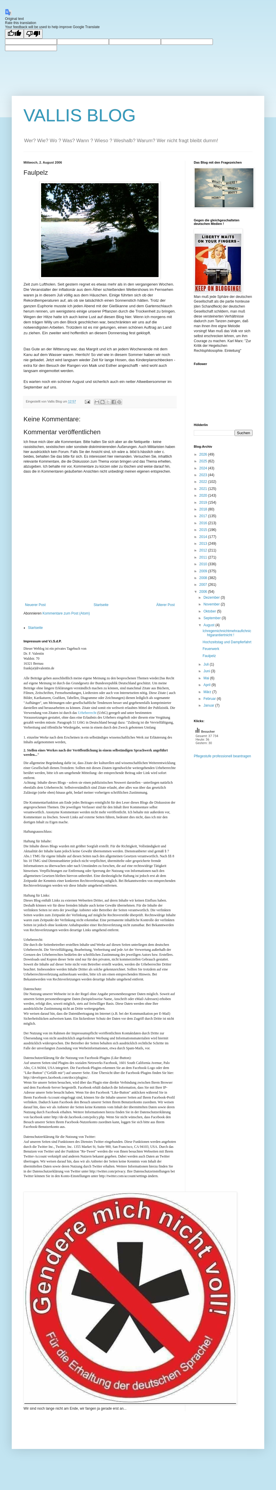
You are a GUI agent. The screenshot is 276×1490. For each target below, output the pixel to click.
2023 (203, 475)
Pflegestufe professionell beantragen (222, 756)
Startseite (101, 605)
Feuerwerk (211, 649)
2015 (203, 530)
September (212, 618)
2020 (203, 495)
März (207, 692)
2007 (203, 585)
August (209, 625)
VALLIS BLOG (79, 115)
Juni (207, 671)
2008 (203, 578)
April (207, 685)
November (212, 604)
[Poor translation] (33, 34)
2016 (203, 523)
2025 (203, 461)
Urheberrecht (87, 713)
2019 (203, 502)
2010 (203, 564)
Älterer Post (165, 605)
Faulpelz (209, 656)
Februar (210, 699)
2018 (203, 509)
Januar (209, 705)
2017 (203, 516)
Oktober (210, 611)
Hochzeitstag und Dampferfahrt (227, 642)
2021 (203, 489)
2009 (203, 571)
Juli (206, 664)
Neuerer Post (35, 605)
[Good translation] (14, 34)
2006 (203, 592)
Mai (206, 678)
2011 (203, 557)
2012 (203, 550)
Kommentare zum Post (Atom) (66, 613)
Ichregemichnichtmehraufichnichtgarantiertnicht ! (227, 633)
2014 (203, 537)
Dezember (212, 597)
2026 (203, 454)
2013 (203, 544)
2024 (203, 468)
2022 (203, 482)
